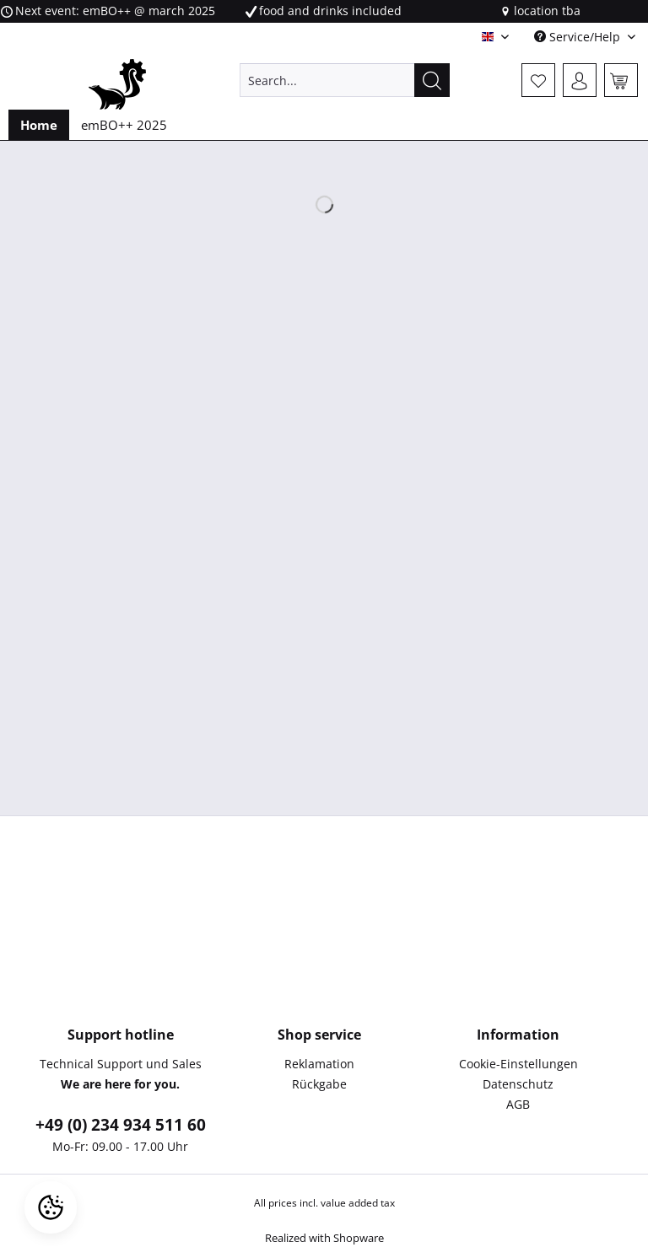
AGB (518, 1104)
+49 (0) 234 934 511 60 (120, 1125)
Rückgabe (319, 1084)
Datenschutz (518, 1084)
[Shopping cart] (621, 80)
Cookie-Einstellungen (518, 1064)
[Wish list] (538, 80)
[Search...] (345, 80)
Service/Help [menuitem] (579, 37)
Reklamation (319, 1064)
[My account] (580, 80)
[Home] (38, 125)
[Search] (432, 80)
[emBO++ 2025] (124, 125)
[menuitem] (345, 88)
